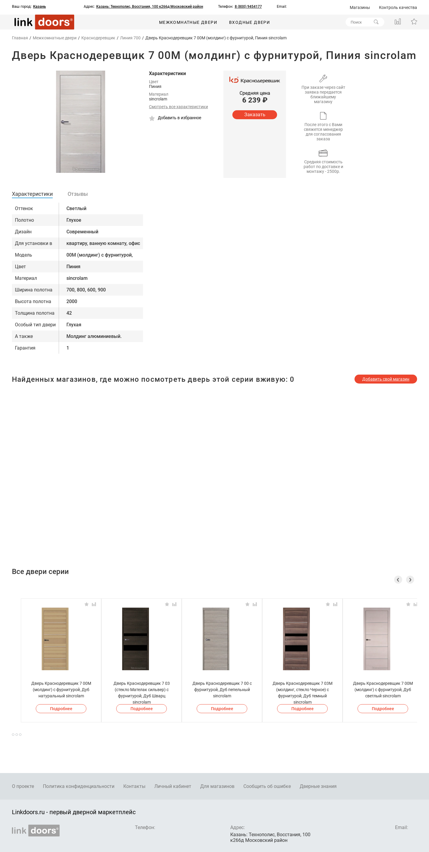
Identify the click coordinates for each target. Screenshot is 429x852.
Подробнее (61, 708)
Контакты (134, 786)
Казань (39, 6)
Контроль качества (398, 7)
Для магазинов (217, 786)
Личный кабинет (172, 786)
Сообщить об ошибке (267, 786)
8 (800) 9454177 (248, 6)
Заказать (254, 114)
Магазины (360, 7)
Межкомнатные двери (188, 22)
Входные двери (249, 22)
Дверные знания (318, 786)
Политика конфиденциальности (78, 786)
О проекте (23, 786)
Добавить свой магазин (385, 379)
